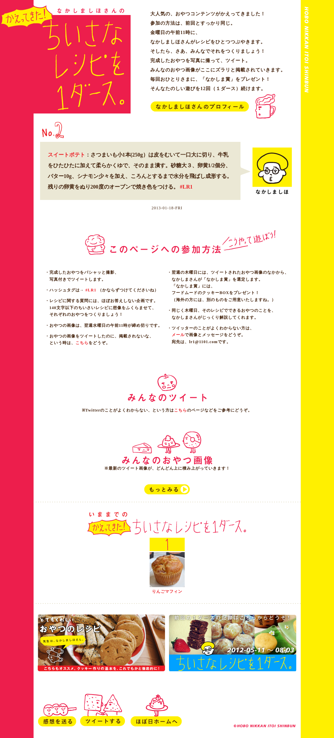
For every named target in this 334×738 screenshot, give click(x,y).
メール (178, 334)
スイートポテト (66, 155)
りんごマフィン (167, 591)
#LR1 (186, 187)
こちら (82, 342)
